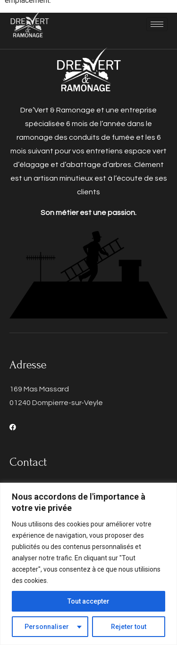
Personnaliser (47, 626)
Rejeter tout (128, 626)
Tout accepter (88, 601)
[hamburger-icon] (157, 24)
